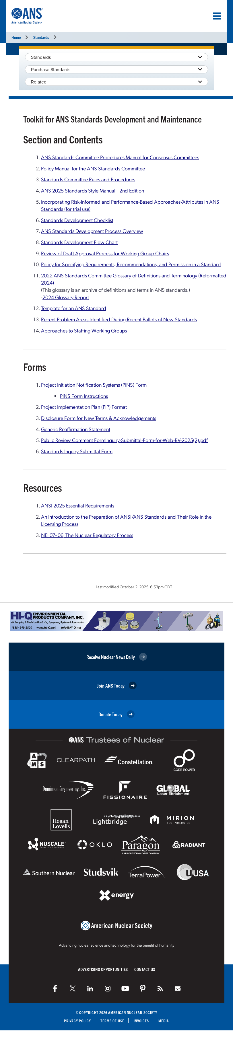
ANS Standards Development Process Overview (92, 230)
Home (16, 37)
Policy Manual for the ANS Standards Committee (93, 168)
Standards (41, 37)
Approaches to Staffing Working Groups (84, 330)
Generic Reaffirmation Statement (75, 429)
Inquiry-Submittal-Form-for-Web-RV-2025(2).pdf (156, 440)
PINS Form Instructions (84, 395)
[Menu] (217, 16)
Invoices (141, 1020)
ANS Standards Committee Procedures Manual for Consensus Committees (120, 157)
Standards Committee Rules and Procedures (88, 179)
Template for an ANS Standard (73, 308)
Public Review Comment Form (73, 440)
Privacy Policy (77, 1020)
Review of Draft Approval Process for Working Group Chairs (105, 253)
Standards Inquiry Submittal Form (76, 451)
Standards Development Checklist (77, 220)
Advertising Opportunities (103, 969)
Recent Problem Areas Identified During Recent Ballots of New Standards (119, 319)
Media (164, 1020)
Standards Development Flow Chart (79, 242)
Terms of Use (112, 1020)
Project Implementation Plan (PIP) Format (84, 406)
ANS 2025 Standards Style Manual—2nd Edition (92, 190)
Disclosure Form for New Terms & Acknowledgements (98, 418)
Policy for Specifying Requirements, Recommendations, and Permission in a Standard (131, 264)
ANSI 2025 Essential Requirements (77, 505)
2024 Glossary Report (65, 297)
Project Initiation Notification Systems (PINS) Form (94, 384)
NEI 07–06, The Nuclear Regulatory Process (87, 535)
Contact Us (144, 969)
